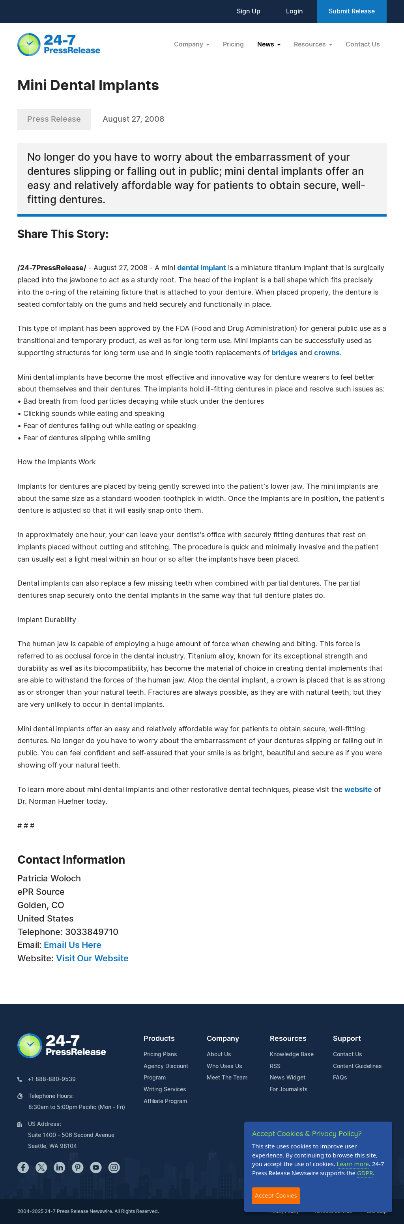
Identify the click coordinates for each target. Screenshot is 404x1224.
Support (347, 1038)
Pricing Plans (160, 1054)
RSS (275, 1066)
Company (223, 1038)
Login (294, 11)
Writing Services (165, 1089)
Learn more (353, 1164)
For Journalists (289, 1089)
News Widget (287, 1078)
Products (159, 1038)
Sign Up (248, 11)
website (358, 790)
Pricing (233, 44)
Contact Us (363, 44)
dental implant (201, 268)
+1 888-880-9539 (52, 1079)
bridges (284, 353)
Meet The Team (227, 1078)
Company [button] (189, 44)
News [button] (266, 44)
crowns (327, 353)
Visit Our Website (92, 958)
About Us (219, 1054)
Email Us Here (72, 945)
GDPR (365, 1173)
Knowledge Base (292, 1054)
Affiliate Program (165, 1101)
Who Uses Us (224, 1066)
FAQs (340, 1078)
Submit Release (352, 11)
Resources (288, 1038)
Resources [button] (310, 44)
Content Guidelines (357, 1066)
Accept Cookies (276, 1195)
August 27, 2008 (134, 119)
